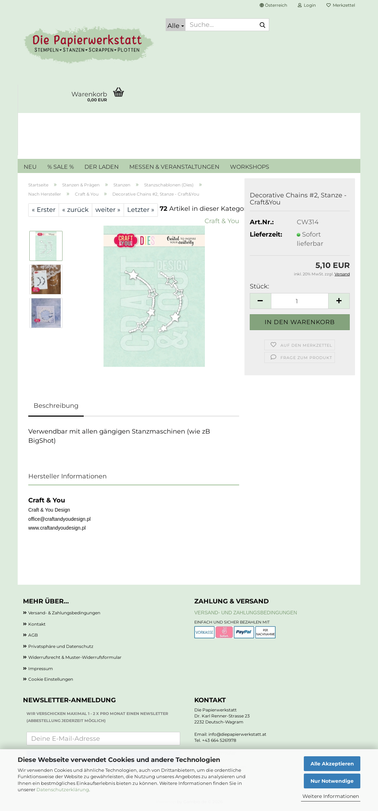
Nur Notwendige (332, 781)
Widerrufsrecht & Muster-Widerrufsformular (75, 657)
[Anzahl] (300, 301)
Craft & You (222, 221)
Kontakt (37, 624)
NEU (30, 166)
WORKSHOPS (249, 166)
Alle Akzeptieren (332, 764)
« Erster (43, 210)
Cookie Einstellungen (50, 679)
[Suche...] (175, 24)
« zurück (75, 210)
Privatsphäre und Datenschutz (60, 646)
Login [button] (307, 5)
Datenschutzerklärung (62, 789)
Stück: (259, 286)
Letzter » (140, 210)
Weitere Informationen (330, 796)
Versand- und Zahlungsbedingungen (245, 612)
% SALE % (60, 166)
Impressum (40, 668)
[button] (273, 5)
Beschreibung (56, 406)
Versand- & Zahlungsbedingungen (64, 612)
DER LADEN (101, 166)
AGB (33, 635)
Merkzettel (340, 5)
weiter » (107, 210)
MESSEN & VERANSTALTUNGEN (174, 166)
